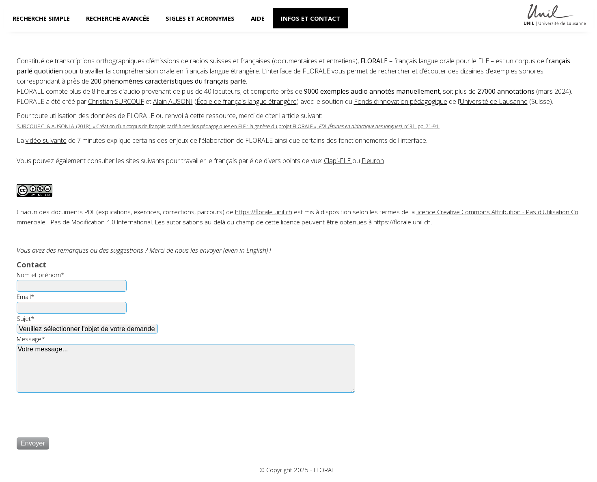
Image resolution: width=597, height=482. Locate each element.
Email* (25, 297)
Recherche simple (41, 18)
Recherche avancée (117, 18)
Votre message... (186, 368)
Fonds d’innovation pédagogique (400, 101)
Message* (31, 339)
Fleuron (373, 160)
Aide (258, 18)
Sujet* (25, 318)
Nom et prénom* (41, 275)
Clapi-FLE (338, 160)
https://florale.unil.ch (263, 212)
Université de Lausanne (494, 101)
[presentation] (78, 411)
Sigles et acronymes (200, 18)
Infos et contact (310, 18)
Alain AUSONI (173, 101)
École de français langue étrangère (246, 101)
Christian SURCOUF (116, 101)
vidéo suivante (46, 140)
